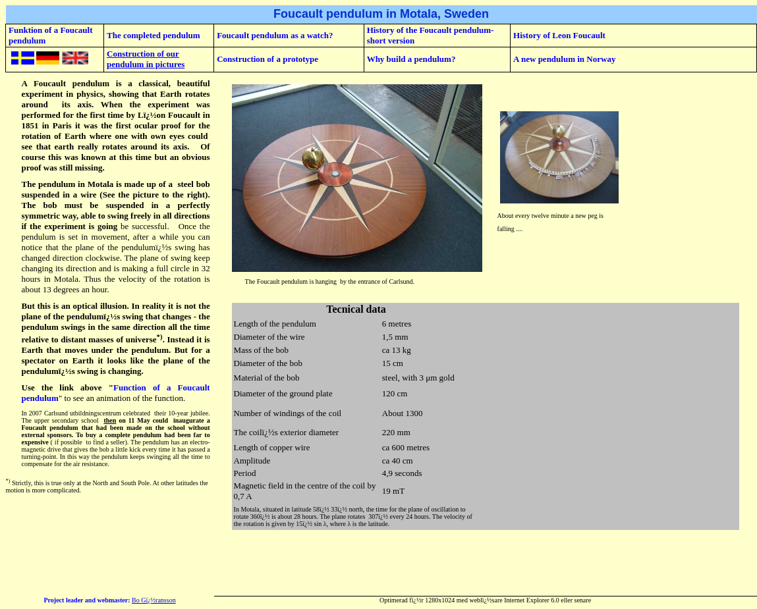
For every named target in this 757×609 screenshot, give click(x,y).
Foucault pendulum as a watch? (275, 35)
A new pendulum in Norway (564, 59)
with (139, 136)
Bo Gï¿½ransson (154, 600)
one (121, 136)
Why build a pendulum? (411, 59)
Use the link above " (67, 387)
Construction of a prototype (267, 59)
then (109, 420)
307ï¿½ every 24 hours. (399, 516)
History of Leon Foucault (559, 35)
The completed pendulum (153, 35)
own (158, 136)
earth (64, 146)
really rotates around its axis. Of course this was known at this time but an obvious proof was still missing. (116, 157)
